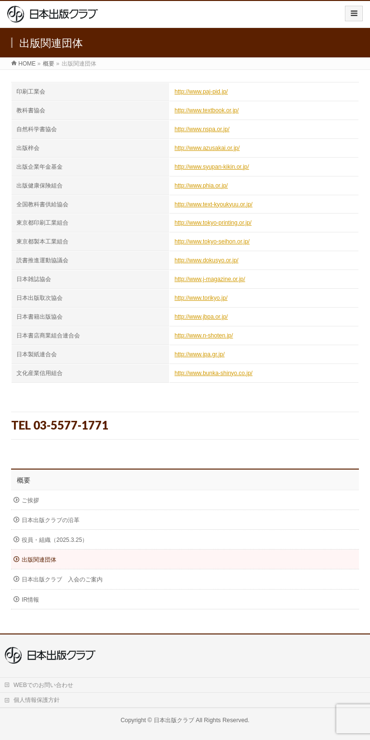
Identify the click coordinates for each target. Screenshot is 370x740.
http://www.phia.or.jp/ (201, 185)
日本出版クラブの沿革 (50, 520)
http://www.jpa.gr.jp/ (199, 354)
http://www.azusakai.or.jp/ (206, 148)
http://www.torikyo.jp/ (200, 298)
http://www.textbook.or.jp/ (206, 110)
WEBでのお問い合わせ (43, 685)
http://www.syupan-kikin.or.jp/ (211, 166)
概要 (23, 480)
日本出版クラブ (174, 720)
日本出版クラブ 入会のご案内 (62, 579)
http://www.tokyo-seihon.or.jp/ (212, 241)
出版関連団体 (39, 559)
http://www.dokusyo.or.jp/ (206, 260)
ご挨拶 (30, 500)
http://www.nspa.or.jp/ (201, 129)
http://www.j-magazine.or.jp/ (209, 279)
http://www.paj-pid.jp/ (201, 91)
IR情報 (30, 599)
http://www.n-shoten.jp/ (203, 335)
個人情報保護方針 (36, 700)
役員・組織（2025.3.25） (55, 540)
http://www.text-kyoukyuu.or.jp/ (213, 204)
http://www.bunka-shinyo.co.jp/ (213, 373)
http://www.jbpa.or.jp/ (201, 316)
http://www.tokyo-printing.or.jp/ (212, 222)
